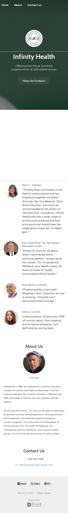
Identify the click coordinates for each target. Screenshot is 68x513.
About (18, 5)
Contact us (34, 5)
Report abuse (44, 493)
